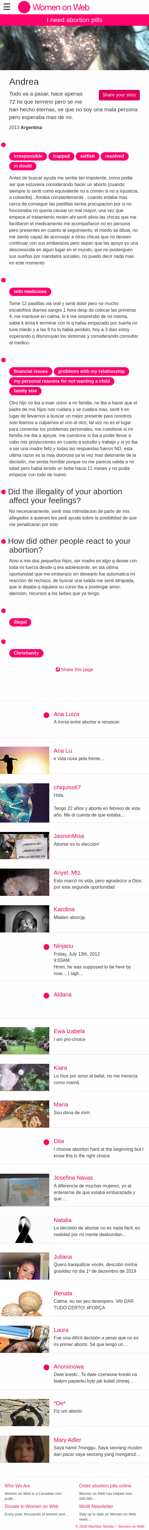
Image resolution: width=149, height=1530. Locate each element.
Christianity (26, 653)
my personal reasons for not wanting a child (62, 381)
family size (25, 390)
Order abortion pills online (105, 1485)
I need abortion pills (74, 19)
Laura (61, 1330)
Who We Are (17, 1485)
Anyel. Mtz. (68, 872)
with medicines (30, 291)
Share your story (119, 94)
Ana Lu (63, 751)
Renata (63, 1293)
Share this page (74, 669)
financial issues (31, 371)
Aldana (63, 994)
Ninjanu (63, 946)
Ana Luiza (66, 714)
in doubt (23, 165)
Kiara (60, 1068)
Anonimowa (69, 1366)
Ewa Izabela (69, 1031)
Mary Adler (67, 1440)
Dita (59, 1141)
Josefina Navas (73, 1178)
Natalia (63, 1220)
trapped (61, 156)
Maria (61, 1104)
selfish (87, 156)
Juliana (63, 1257)
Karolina (64, 909)
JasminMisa (69, 836)
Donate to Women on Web (31, 1506)
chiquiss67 (67, 787)
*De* (60, 1403)
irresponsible (28, 156)
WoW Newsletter (96, 1506)
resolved (114, 156)
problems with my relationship (91, 371)
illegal (20, 622)
